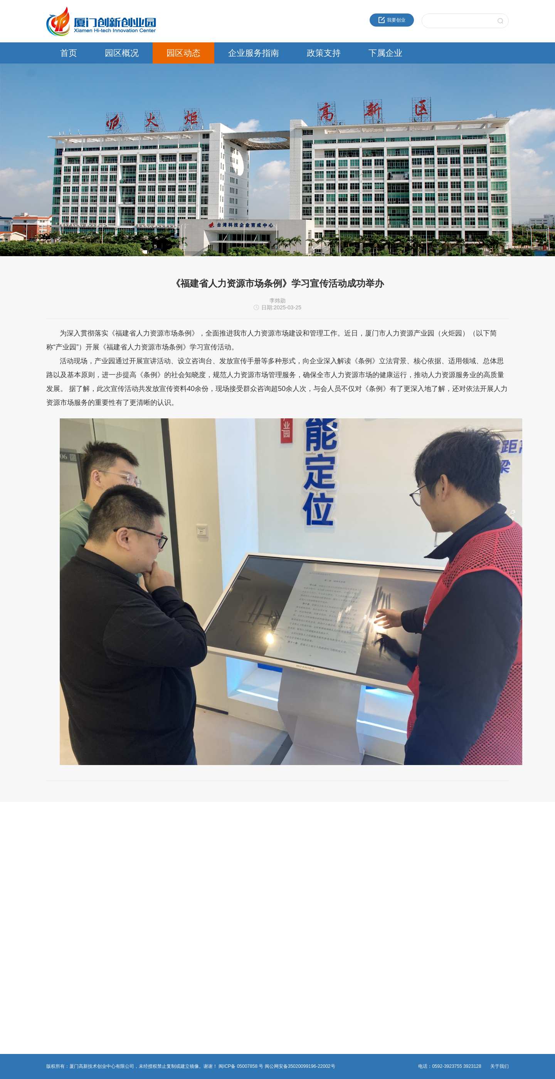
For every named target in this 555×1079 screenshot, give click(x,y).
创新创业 (213, 846)
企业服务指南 (253, 53)
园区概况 (122, 53)
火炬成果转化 (374, 846)
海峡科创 (370, 855)
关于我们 (499, 1066)
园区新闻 (134, 846)
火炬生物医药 (374, 901)
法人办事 (213, 855)
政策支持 (324, 53)
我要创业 (391, 20)
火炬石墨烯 (372, 883)
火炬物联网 (372, 892)
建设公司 (370, 873)
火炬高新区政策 (298, 846)
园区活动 (134, 864)
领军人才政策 (296, 855)
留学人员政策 (296, 864)
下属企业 (385, 53)
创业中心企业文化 (64, 855)
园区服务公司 (374, 910)
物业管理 (213, 873)
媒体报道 (134, 883)
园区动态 (183, 53)
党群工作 (134, 873)
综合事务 (213, 883)
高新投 (368, 864)
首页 (68, 53)
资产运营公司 (374, 920)
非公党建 (213, 892)
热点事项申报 (217, 864)
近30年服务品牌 (62, 846)
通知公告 (134, 855)
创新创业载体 (60, 864)
